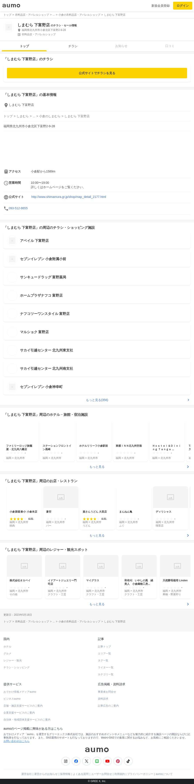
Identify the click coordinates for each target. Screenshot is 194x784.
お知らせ (121, 46)
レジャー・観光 (12, 660)
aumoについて (164, 774)
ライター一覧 (106, 667)
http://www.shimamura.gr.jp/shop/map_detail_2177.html (68, 197)
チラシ (72, 46)
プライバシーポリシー (140, 774)
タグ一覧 (103, 660)
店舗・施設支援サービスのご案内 (23, 705)
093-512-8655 (18, 208)
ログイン (183, 5)
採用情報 (65, 774)
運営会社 (26, 774)
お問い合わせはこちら (16, 741)
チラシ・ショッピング (16, 667)
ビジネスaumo (11, 698)
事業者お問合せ (107, 691)
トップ (24, 46)
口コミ (169, 46)
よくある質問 (81, 774)
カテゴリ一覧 (106, 674)
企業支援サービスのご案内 (19, 712)
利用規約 (119, 774)
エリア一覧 (104, 653)
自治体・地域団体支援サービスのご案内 (26, 719)
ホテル (7, 646)
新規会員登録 (160, 5)
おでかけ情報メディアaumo (19, 691)
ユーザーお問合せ (101, 774)
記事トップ (104, 646)
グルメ (7, 653)
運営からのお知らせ (46, 774)
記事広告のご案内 (108, 705)
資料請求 (103, 698)
